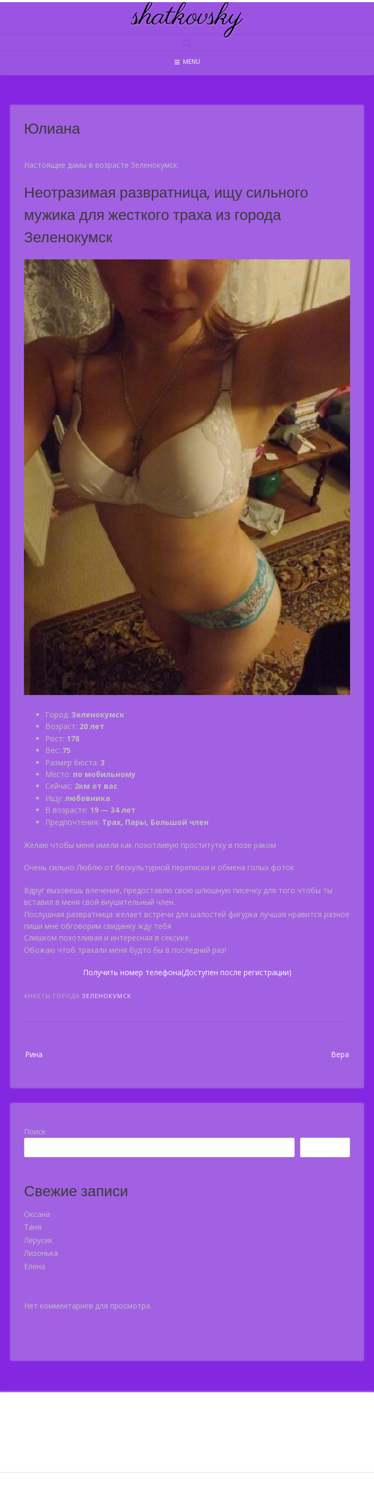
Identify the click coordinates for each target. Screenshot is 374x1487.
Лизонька (41, 1253)
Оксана (37, 1214)
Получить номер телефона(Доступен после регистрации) (187, 972)
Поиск (35, 1131)
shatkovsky (187, 17)
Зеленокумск (106, 996)
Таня (32, 1227)
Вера (340, 1054)
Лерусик (38, 1240)
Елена (34, 1266)
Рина (34, 1054)
